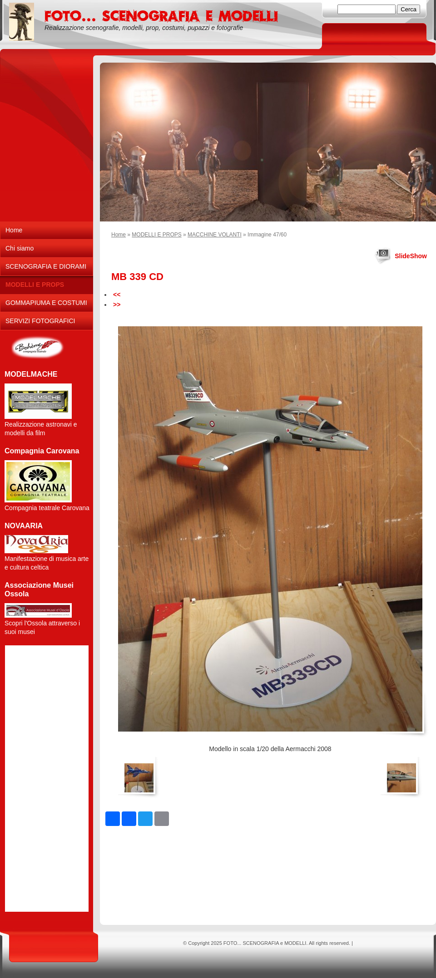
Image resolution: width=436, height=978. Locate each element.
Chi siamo (19, 248)
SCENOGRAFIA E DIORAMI (45, 266)
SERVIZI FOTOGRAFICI (40, 320)
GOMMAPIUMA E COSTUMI (46, 302)
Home (118, 234)
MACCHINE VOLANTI (215, 234)
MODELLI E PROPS (156, 234)
